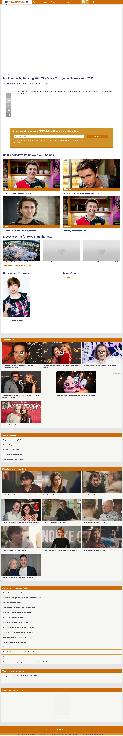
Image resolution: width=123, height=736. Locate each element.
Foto (60, 2)
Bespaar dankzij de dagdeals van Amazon (16, 440)
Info (45, 734)
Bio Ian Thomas (16, 320)
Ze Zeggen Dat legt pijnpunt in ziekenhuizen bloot (18, 632)
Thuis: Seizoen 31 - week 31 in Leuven (14, 550)
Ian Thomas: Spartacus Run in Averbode (15, 262)
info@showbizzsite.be (72, 734)
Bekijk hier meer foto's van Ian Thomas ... (18, 266)
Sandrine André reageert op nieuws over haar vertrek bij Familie (23, 598)
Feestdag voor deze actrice (11, 657)
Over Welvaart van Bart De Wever (13, 459)
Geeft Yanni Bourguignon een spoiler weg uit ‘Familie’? (20, 607)
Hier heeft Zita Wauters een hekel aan (15, 642)
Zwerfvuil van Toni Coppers (11, 449)
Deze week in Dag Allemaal (11, 647)
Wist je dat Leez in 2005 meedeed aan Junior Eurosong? (100, 365)
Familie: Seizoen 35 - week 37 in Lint (14, 495)
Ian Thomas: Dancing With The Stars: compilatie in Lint (100, 262)
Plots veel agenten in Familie (12, 602)
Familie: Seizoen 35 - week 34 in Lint (94, 550)
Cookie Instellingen (87, 734)
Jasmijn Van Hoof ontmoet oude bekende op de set (19, 627)
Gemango (102, 734)
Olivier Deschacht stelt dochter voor (14, 637)
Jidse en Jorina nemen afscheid (13, 617)
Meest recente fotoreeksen (14, 469)
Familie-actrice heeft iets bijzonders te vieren (17, 612)
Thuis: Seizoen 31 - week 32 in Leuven (54, 522)
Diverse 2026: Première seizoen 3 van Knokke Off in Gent (60, 550)
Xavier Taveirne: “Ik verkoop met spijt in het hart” (18, 652)
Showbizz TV (8, 340)
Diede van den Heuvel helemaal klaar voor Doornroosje (19, 425)
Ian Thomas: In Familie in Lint (52, 262)
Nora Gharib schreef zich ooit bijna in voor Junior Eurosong (76, 395)
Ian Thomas (67, 277)
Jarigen (68, 2)
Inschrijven (97, 136)
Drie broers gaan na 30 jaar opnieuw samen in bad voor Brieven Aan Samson (27, 662)
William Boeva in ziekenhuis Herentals (15, 593)
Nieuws (35, 2)
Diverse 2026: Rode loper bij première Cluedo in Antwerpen (20, 522)
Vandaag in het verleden (13, 671)
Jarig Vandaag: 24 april (12, 690)
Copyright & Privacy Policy (55, 734)
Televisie (44, 2)
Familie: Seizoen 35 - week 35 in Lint (94, 522)
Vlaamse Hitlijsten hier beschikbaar (14, 445)
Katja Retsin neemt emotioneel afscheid (15, 622)
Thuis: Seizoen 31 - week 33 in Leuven (54, 495)
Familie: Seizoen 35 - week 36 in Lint (94, 495)
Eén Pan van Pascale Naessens (13, 454)
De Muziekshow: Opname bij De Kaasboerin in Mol (18, 577)
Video (53, 2)
